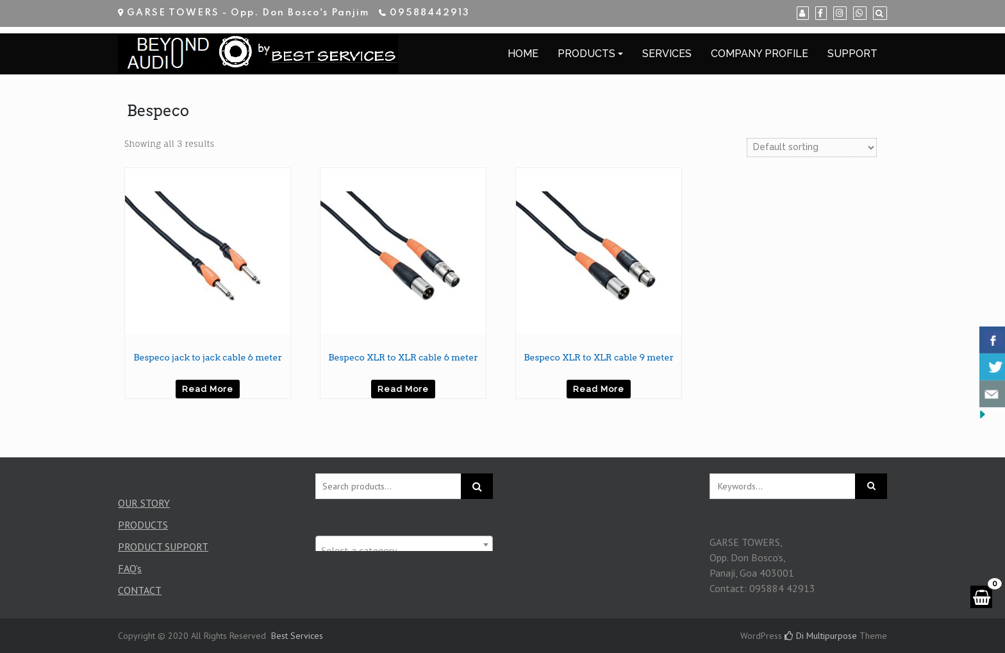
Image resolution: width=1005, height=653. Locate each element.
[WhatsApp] (860, 13)
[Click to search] (871, 486)
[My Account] (803, 13)
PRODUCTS (586, 53)
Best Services (297, 635)
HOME (523, 53)
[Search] (880, 13)
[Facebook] (821, 13)
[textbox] (404, 550)
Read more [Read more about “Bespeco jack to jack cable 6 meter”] (207, 389)
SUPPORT (852, 53)
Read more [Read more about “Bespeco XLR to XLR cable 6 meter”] (403, 389)
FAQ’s (130, 568)
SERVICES (667, 53)
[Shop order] (812, 147)
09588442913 (430, 12)
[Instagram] (840, 13)
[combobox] (404, 545)
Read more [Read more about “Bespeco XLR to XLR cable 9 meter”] (598, 389)
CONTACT (140, 590)
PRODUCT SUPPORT (163, 546)
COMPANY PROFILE (759, 53)
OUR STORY (144, 502)
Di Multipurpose (821, 635)
